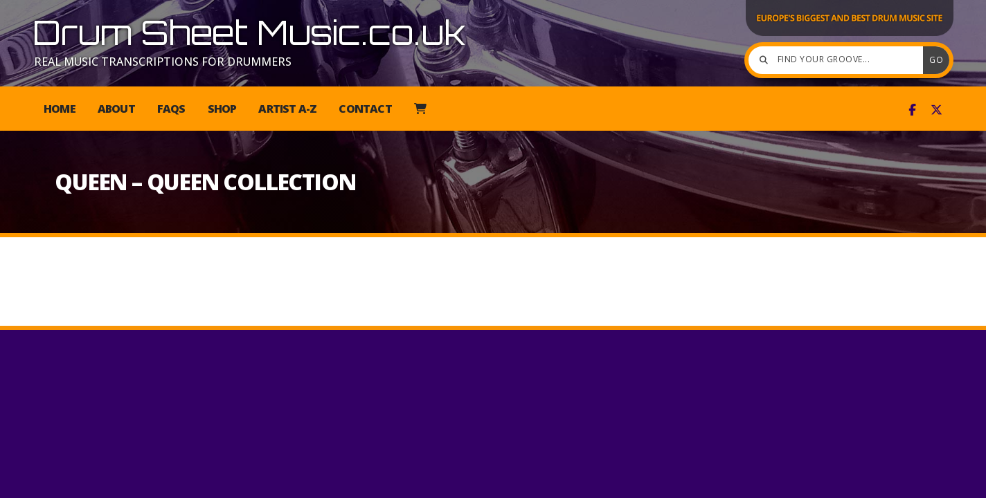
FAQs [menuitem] (171, 108)
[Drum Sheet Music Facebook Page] (912, 109)
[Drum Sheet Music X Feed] (936, 109)
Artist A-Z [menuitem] (287, 108)
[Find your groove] (839, 60)
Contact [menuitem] (365, 108)
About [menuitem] (116, 108)
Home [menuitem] (59, 108)
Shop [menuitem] (222, 108)
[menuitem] (420, 108)
